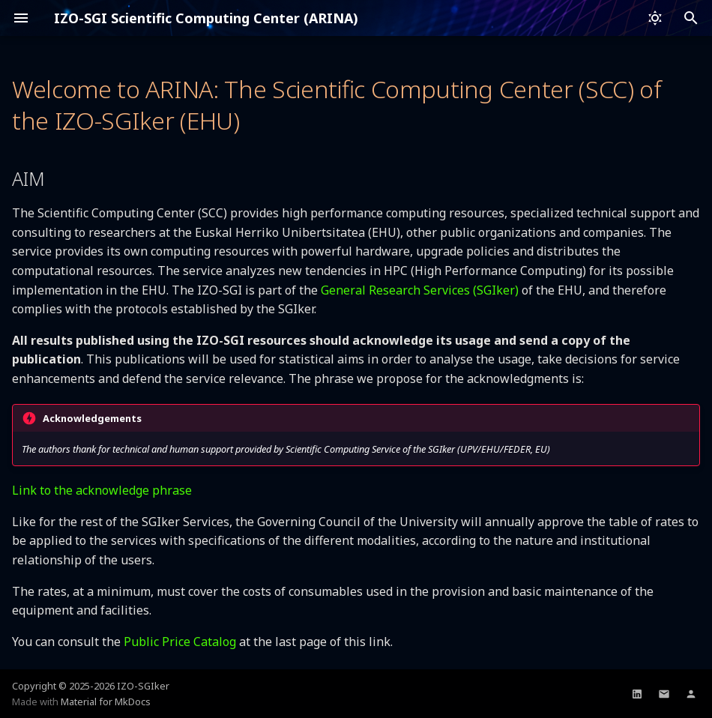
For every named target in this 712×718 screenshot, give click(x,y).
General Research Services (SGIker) (420, 290)
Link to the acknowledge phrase (102, 490)
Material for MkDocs (106, 701)
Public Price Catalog (180, 641)
